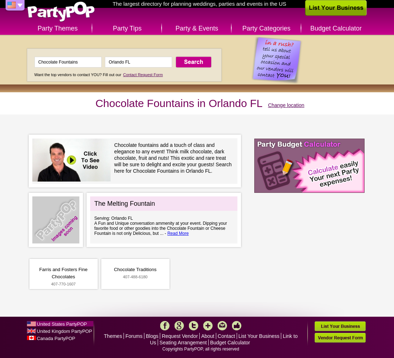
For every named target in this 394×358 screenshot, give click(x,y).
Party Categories (266, 28)
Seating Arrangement (183, 342)
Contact (226, 336)
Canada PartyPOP (56, 338)
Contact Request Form (143, 75)
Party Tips (127, 28)
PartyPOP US (61, 12)
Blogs (152, 336)
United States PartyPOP (62, 324)
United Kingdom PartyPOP (64, 331)
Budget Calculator (336, 28)
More (208, 325)
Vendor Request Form (340, 338)
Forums (133, 336)
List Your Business (258, 336)
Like (236, 325)
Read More (178, 233)
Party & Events (196, 28)
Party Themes (58, 28)
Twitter (193, 325)
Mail (222, 325)
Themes (113, 336)
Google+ (179, 325)
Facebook (165, 325)
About (207, 336)
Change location (286, 105)
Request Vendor (180, 336)
